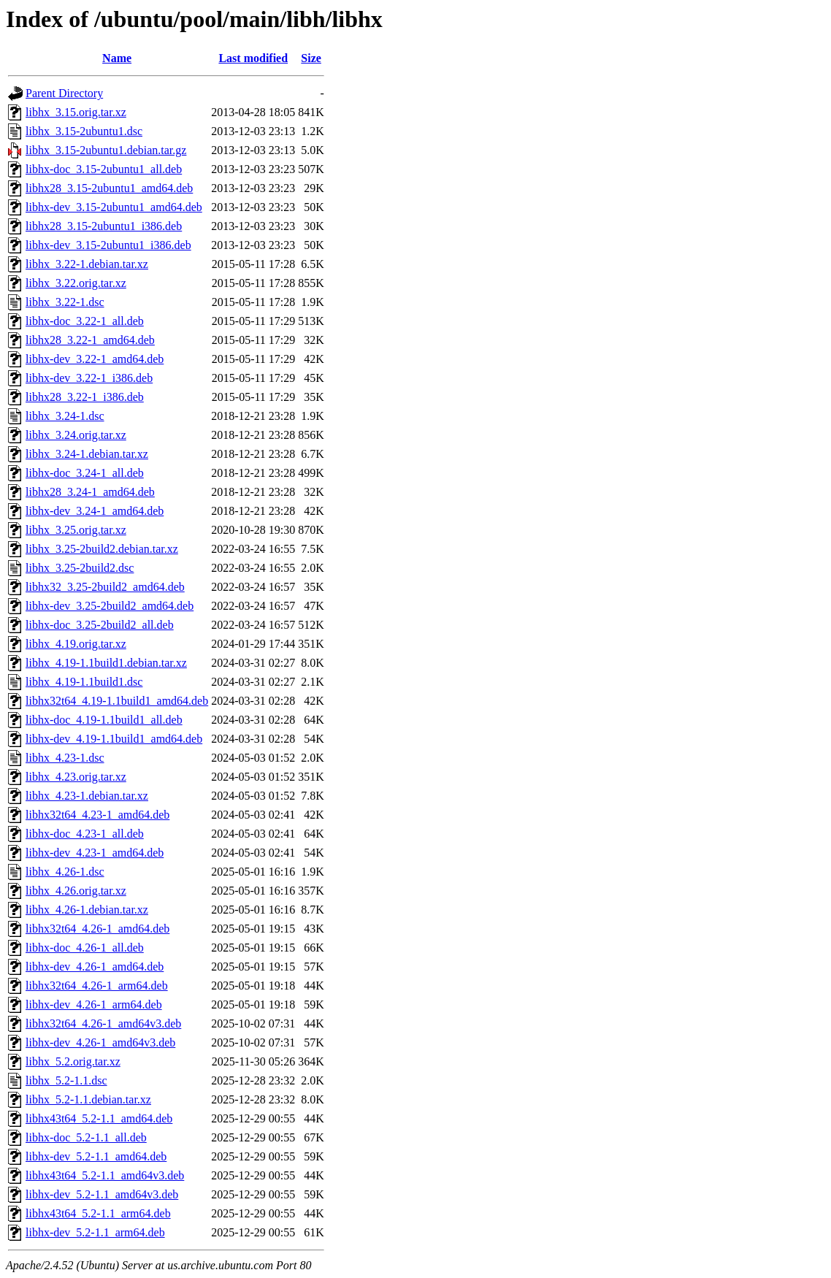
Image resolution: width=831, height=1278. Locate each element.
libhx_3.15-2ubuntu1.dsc (84, 131)
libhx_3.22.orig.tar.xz (76, 283)
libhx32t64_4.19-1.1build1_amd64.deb (117, 701)
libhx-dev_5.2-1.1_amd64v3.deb (102, 1194)
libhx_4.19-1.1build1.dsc (84, 682)
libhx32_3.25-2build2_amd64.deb (105, 587)
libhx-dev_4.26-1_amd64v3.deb (100, 1042)
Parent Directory (64, 93)
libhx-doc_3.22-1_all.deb (85, 321)
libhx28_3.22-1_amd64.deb (90, 340)
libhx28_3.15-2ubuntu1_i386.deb (104, 226)
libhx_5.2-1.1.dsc (66, 1080)
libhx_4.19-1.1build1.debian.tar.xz (106, 663)
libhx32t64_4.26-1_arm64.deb (97, 985)
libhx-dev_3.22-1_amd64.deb (95, 359)
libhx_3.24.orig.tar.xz (76, 435)
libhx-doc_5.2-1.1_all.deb (86, 1137)
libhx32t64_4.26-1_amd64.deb (97, 928)
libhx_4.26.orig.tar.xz (76, 890)
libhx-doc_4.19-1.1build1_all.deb (104, 719)
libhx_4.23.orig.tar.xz (76, 776)
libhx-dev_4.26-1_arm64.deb (94, 1004)
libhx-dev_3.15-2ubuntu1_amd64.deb (114, 207)
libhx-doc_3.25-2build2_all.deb (100, 625)
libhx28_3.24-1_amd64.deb (90, 492)
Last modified (253, 58)
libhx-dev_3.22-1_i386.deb (89, 378)
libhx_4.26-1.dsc (65, 871)
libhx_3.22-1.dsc (65, 302)
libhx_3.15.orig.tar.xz (76, 112)
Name (116, 58)
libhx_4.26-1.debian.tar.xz (87, 909)
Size (311, 58)
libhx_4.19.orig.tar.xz (76, 644)
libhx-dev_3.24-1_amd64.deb (95, 511)
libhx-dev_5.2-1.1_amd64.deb (96, 1156)
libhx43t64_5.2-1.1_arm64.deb (98, 1213)
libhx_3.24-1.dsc (65, 416)
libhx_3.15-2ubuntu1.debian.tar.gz (106, 150)
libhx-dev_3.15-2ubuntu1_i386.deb (108, 245)
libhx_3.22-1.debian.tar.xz (87, 264)
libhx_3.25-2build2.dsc (80, 568)
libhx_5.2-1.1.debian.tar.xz (88, 1099)
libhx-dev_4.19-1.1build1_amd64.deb (114, 738)
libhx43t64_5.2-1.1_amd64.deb (99, 1118)
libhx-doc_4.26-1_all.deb (85, 947)
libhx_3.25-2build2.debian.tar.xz (102, 549)
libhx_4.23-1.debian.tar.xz (87, 795)
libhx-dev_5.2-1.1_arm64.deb (95, 1232)
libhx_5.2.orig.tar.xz (73, 1061)
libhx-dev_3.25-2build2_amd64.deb (110, 606)
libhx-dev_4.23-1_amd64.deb (95, 852)
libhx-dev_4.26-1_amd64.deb (95, 966)
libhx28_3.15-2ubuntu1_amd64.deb (109, 188)
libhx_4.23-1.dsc (65, 757)
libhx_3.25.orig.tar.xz (76, 530)
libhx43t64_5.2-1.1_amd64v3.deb (105, 1175)
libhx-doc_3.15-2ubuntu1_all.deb (104, 169)
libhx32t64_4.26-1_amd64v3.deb (103, 1023)
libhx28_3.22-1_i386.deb (85, 397)
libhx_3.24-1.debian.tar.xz (87, 454)
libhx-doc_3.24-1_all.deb (85, 473)
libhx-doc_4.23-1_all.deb (85, 833)
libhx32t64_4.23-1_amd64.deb (97, 814)
